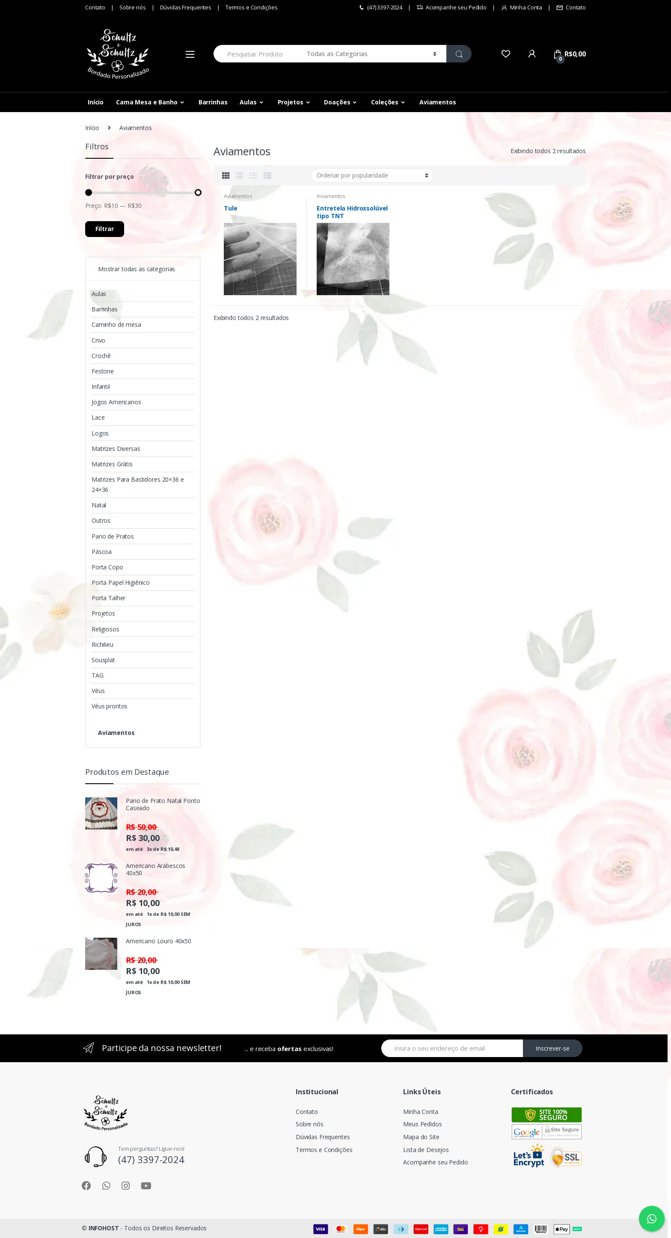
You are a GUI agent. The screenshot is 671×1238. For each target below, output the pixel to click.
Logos (100, 433)
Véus (98, 691)
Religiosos (105, 629)
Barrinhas (213, 102)
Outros (101, 520)
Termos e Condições (251, 7)
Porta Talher (108, 598)
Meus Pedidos (422, 1124)
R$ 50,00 (142, 827)
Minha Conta (521, 7)
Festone (103, 371)
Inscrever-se (553, 1048)
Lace (98, 417)
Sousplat (103, 660)
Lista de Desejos (426, 1150)
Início (96, 102)
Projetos (290, 102)
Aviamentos (437, 102)
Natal (99, 505)
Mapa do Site (421, 1137)
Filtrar (104, 229)
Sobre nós (132, 7)
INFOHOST (104, 1228)
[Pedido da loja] (372, 175)
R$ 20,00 (142, 892)
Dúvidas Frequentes (185, 7)
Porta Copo (107, 567)
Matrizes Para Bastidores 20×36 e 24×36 (138, 484)
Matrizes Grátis (112, 464)
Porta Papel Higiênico (121, 582)
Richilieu (102, 644)
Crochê (101, 356)
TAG (98, 675)
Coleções (384, 102)
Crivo (98, 340)
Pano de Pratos (113, 536)
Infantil (101, 386)
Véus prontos (110, 706)
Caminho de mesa (116, 324)
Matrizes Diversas (116, 448)
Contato (95, 7)
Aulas (248, 102)
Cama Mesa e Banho (147, 102)
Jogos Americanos (116, 402)
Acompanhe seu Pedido (451, 7)
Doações (337, 102)
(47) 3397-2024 (380, 7)
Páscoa (102, 552)
